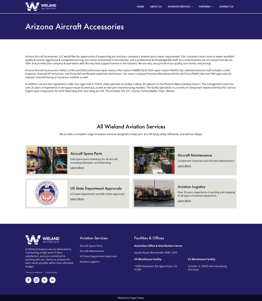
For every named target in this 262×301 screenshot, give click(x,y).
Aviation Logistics (90, 261)
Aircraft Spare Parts (91, 245)
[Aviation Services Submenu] (193, 6)
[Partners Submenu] (213, 6)
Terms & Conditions (33, 272)
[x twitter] (44, 280)
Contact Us (226, 6)
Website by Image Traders (131, 298)
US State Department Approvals (98, 256)
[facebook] (28, 280)
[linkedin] (52, 280)
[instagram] (36, 280)
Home (140, 6)
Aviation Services (179, 6)
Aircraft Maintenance (92, 251)
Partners (204, 6)
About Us (156, 6)
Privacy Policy (51, 272)
